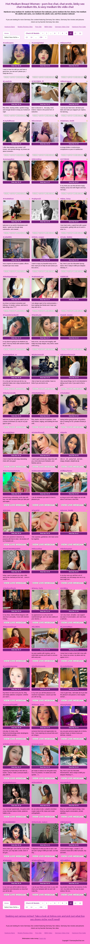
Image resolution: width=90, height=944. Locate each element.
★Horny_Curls (37, 588)
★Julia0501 (7, 237)
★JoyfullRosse (9, 121)
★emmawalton (8, 159)
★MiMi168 (64, 277)
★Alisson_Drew (38, 705)
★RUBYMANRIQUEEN (11, 549)
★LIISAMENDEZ (9, 822)
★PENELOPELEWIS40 (11, 744)
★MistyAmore (65, 822)
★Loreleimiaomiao (10, 666)
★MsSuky (7, 510)
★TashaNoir (65, 393)
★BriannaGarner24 (67, 355)
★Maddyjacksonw (10, 277)
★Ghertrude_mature (39, 822)
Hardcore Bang (10, 27)
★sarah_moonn (66, 315)
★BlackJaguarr (66, 81)
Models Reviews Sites (25, 27)
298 (41, 37)
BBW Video (48, 27)
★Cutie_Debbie (66, 237)
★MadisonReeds (9, 588)
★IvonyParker (65, 705)
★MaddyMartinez (38, 393)
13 (27, 37)
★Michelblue (36, 159)
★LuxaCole (7, 81)
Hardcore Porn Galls (79, 27)
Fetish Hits (42, 938)
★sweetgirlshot (38, 43)
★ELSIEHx (36, 627)
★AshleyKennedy (38, 666)
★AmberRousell (38, 432)
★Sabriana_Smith (67, 121)
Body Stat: (16, 66)
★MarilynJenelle (9, 393)
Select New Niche (11, 37)
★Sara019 (35, 510)
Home (6, 33)
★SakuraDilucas (38, 860)
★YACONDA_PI (38, 81)
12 (80, 33)
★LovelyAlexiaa (66, 666)
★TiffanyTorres (66, 471)
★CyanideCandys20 (11, 315)
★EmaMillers (65, 860)
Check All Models (32, 33)
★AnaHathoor (8, 199)
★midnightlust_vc (10, 355)
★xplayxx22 (36, 199)
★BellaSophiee (66, 549)
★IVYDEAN (64, 159)
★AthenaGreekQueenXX (41, 471)
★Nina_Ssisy (65, 199)
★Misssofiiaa (37, 549)
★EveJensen (37, 121)
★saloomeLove (37, 277)
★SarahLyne (36, 315)
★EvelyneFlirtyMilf (10, 705)
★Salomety (7, 860)
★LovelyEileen (8, 432)
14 (31, 37)
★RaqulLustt (65, 744)
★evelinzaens (8, 43)
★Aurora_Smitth (66, 510)
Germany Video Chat (62, 27)
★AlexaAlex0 (37, 782)
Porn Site (38, 27)
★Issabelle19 (65, 782)
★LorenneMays (66, 627)
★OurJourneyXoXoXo (11, 471)
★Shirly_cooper (38, 237)
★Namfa (63, 432)
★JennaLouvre (37, 744)
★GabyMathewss (9, 782)
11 (75, 33)
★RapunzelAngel (9, 627)
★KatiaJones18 (38, 355)
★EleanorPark (65, 43)
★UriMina (64, 588)
